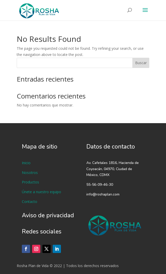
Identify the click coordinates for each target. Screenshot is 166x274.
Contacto (29, 201)
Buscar (141, 62)
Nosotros (30, 172)
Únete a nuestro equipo (41, 191)
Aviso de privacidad (48, 215)
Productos (30, 182)
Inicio (26, 162)
